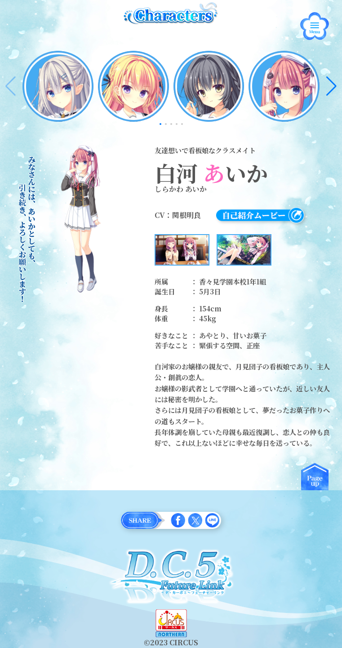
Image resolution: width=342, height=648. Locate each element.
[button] (331, 86)
